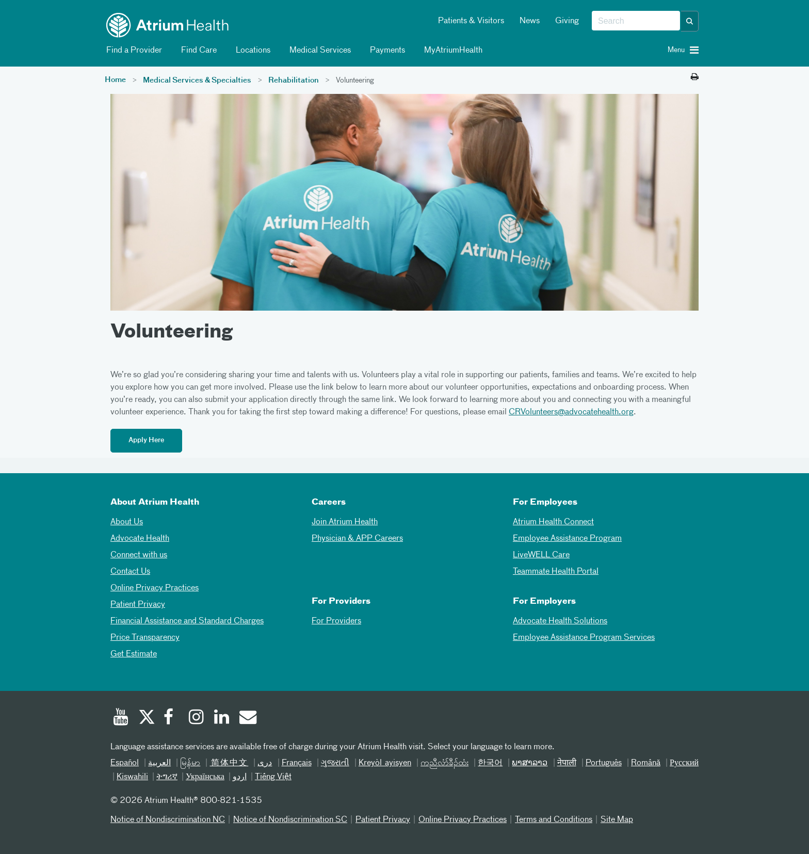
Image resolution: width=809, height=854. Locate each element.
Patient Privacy (137, 605)
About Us (126, 522)
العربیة (159, 763)
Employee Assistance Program (567, 539)
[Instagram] (196, 718)
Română (645, 763)
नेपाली (566, 763)
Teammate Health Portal (555, 572)
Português (604, 763)
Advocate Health (139, 539)
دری (264, 763)
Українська (205, 777)
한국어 (490, 763)
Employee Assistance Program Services (584, 638)
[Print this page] (695, 77)
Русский (684, 763)
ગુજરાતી (335, 763)
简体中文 (228, 763)
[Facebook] (171, 718)
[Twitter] (146, 718)
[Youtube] (120, 718)
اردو (240, 777)
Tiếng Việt (273, 777)
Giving (567, 21)
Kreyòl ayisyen (385, 763)
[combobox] (636, 21)
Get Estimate (133, 654)
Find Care (197, 50)
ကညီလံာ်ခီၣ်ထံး (444, 763)
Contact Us (130, 572)
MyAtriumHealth (451, 50)
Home (115, 80)
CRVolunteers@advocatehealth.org (571, 412)
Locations (251, 50)
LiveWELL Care (541, 555)
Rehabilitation (293, 80)
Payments (385, 50)
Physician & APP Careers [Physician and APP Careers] (357, 539)
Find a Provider (132, 50)
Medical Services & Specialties (197, 80)
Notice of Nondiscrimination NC (167, 820)
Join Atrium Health (345, 522)
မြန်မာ (190, 763)
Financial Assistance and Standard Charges (187, 621)
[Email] (247, 718)
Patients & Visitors (471, 21)
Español (124, 763)
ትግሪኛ (166, 777)
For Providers (336, 621)
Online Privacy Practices (154, 588)
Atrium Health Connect (553, 522)
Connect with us (138, 555)
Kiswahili (132, 777)
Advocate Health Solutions (560, 621)
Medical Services (318, 50)
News (530, 21)
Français (297, 763)
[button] (690, 21)
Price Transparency (145, 638)
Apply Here (146, 440)
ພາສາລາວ (529, 763)
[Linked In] (222, 718)
